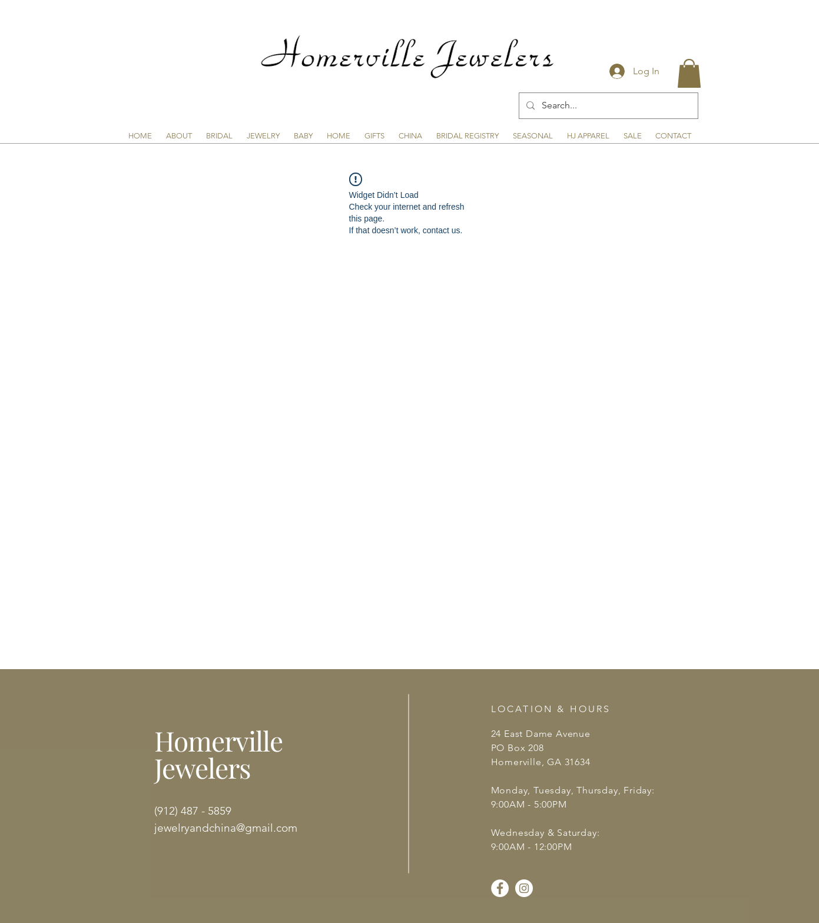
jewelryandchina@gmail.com (225, 828)
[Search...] (607, 105)
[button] (689, 73)
